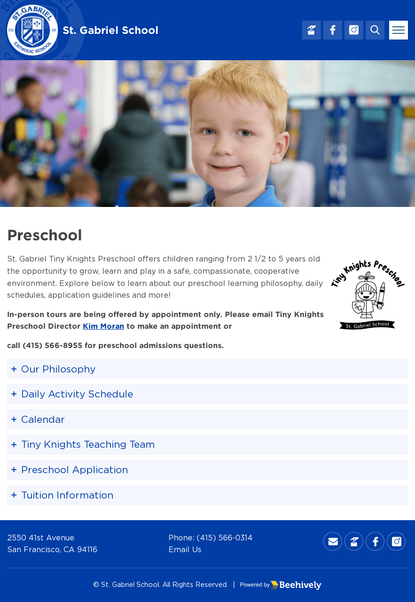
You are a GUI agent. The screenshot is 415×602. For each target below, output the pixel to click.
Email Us (184, 549)
